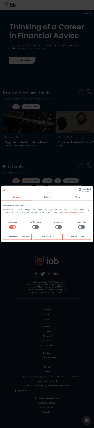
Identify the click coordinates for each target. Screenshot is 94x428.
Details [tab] (47, 197)
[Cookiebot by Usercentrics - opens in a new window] (80, 190)
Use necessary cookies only (17, 237)
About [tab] (77, 197)
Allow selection (47, 237)
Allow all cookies (76, 237)
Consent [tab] (16, 197)
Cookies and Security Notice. (71, 212)
